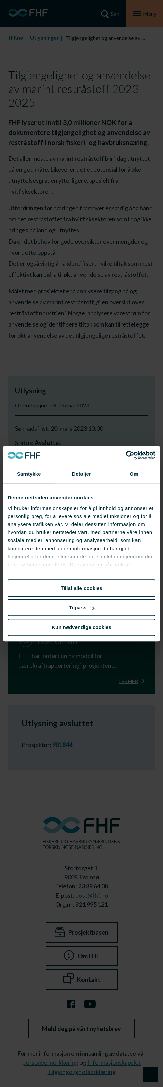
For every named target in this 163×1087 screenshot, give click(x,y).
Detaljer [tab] (81, 474)
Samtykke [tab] (29, 474)
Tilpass (81, 607)
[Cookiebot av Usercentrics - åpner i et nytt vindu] (126, 455)
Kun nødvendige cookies (81, 627)
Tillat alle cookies (81, 588)
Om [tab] (134, 474)
